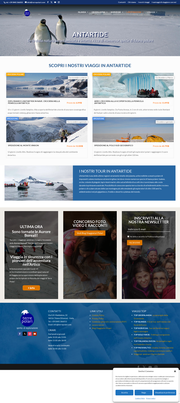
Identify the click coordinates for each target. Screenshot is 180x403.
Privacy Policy (98, 318)
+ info (31, 287)
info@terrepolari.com (62, 324)
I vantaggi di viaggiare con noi (164, 2)
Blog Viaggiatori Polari (101, 328)
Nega (143, 392)
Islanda (20, 246)
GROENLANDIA (98, 12)
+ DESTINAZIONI (133, 12)
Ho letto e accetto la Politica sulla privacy (147, 236)
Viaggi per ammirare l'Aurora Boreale (149, 354)
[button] (175, 371)
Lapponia (37, 246)
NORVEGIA (116, 12)
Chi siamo (132, 2)
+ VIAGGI (151, 12)
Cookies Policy (140, 398)
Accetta (124, 392)
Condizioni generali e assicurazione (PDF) (109, 322)
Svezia (148, 344)
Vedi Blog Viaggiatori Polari (90, 233)
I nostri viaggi (144, 2)
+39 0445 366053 (59, 321)
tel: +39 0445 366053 (14, 2)
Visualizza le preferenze (165, 392)
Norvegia (28, 246)
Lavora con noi (98, 325)
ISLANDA (82, 12)
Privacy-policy (150, 398)
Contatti (122, 2)
